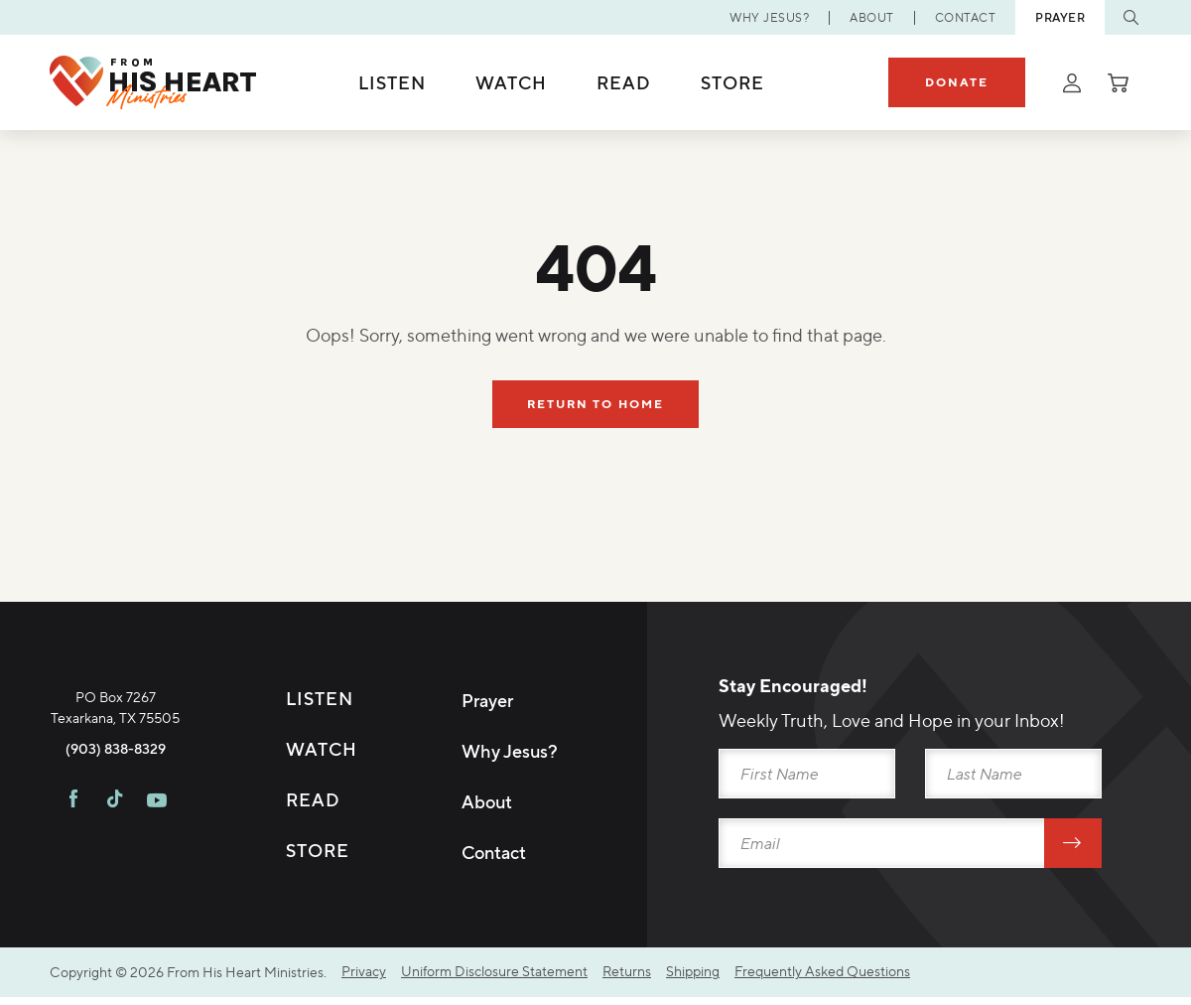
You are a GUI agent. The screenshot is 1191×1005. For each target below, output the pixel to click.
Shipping (693, 979)
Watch (511, 82)
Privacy (363, 979)
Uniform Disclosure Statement (494, 979)
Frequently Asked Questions (822, 979)
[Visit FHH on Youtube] (157, 894)
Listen (392, 82)
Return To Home (596, 404)
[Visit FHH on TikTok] (114, 894)
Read (623, 82)
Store (732, 82)
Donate (957, 81)
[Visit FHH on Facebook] (73, 894)
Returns (626, 979)
